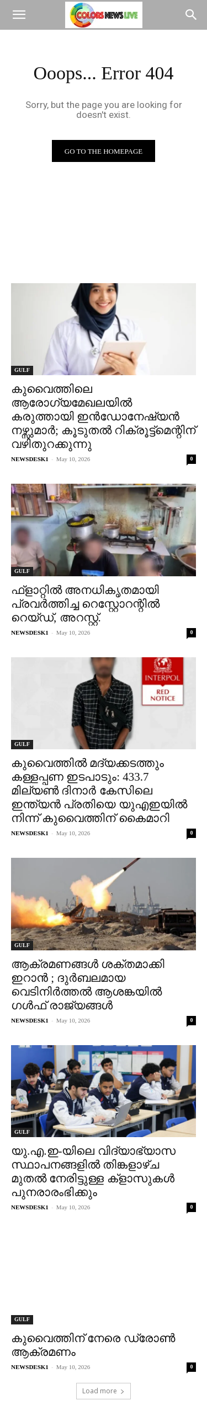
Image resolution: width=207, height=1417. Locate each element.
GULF (22, 370)
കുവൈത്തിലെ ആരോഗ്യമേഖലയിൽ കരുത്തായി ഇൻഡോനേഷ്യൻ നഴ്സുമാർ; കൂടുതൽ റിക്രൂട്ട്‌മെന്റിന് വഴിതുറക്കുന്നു (103, 416)
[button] (18, 15)
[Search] (191, 15)
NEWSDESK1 (30, 459)
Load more (103, 1391)
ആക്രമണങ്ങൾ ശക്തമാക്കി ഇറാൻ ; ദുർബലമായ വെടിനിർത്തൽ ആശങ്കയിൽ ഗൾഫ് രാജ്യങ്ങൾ (87, 985)
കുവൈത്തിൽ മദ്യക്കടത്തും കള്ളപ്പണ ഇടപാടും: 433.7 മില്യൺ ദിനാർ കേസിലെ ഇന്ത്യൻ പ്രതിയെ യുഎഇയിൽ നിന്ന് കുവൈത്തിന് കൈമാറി (99, 790)
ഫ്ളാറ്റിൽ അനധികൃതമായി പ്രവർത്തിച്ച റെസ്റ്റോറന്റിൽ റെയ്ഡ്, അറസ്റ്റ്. (85, 603)
